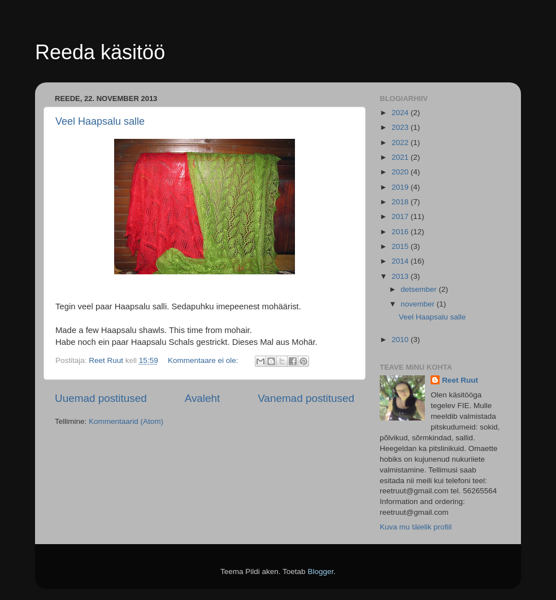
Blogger (320, 571)
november (419, 304)
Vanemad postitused (306, 398)
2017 (401, 216)
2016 (401, 231)
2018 (401, 202)
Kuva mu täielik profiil (416, 527)
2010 (401, 339)
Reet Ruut (460, 380)
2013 (401, 276)
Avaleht (202, 398)
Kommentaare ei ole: (204, 360)
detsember (420, 289)
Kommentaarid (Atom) (126, 421)
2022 (401, 142)
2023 (401, 127)
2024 (401, 112)
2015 (401, 246)
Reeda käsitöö (100, 52)
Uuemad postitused (101, 398)
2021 (401, 157)
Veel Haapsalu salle (100, 121)
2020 (401, 172)
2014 (401, 261)
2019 (401, 187)
